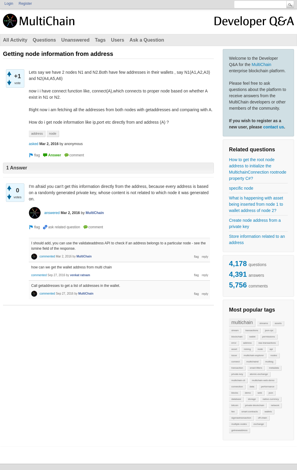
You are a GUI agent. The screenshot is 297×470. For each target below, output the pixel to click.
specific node (241, 188)
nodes (274, 355)
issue (234, 355)
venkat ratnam (80, 275)
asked (33, 144)
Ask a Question (146, 40)
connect (235, 361)
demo (248, 393)
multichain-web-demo (263, 380)
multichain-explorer (254, 355)
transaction (237, 368)
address (247, 343)
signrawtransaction (241, 417)
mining (247, 349)
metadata (274, 368)
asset (234, 349)
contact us (273, 127)
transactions (251, 330)
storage (252, 399)
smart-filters (256, 368)
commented (47, 256)
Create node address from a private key (255, 223)
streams (264, 323)
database (236, 399)
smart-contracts (249, 411)
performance (267, 386)
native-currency (271, 399)
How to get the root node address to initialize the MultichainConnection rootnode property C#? (257, 169)
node (260, 349)
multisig (269, 361)
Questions (44, 40)
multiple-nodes (239, 424)
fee (233, 411)
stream (234, 330)
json (271, 393)
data (251, 386)
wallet (252, 336)
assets (278, 323)
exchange (259, 424)
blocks (234, 393)
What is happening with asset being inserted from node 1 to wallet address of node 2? (256, 204)
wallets (268, 411)
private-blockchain (254, 405)
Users (117, 40)
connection (237, 386)
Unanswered (75, 40)
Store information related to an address (257, 239)
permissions (268, 336)
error (233, 343)
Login (8, 3)
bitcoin (234, 405)
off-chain (262, 417)
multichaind (252, 361)
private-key (237, 374)
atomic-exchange (259, 374)
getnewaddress (239, 430)
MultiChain (261, 64)
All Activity (15, 40)
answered (52, 213)
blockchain (237, 336)
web (259, 393)
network (275, 405)
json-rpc (269, 330)
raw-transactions (267, 343)
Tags (100, 40)
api (271, 349)
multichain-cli (238, 380)
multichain (242, 322)
